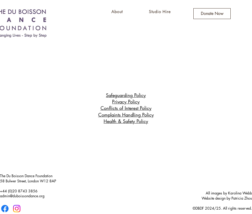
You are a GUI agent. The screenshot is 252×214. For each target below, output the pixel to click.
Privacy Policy (126, 102)
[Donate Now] (212, 13)
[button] (117, 11)
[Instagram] (17, 208)
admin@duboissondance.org (22, 195)
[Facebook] (5, 208)
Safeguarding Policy (126, 95)
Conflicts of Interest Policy (126, 108)
